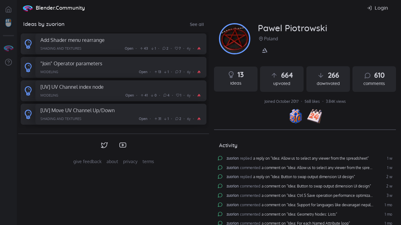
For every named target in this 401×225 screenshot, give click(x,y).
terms (148, 161)
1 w (389, 158)
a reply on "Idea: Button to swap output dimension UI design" (304, 177)
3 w (389, 195)
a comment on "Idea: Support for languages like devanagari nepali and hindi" (325, 205)
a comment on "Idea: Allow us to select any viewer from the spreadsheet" (323, 168)
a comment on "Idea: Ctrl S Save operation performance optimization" (320, 195)
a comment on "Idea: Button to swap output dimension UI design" (316, 186)
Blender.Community (60, 8)
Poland (268, 38)
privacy (130, 161)
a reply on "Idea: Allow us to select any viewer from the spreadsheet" (311, 158)
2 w (388, 177)
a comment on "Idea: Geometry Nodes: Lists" (299, 214)
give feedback (87, 161)
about (112, 161)
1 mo (388, 205)
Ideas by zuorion (44, 24)
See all (197, 24)
